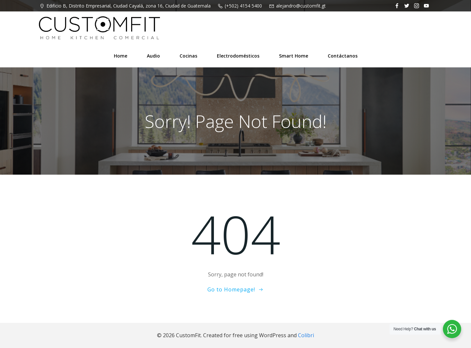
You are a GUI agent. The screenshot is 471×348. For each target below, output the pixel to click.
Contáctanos (343, 56)
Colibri (306, 335)
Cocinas (188, 56)
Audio (153, 56)
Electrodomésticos (238, 56)
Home (120, 56)
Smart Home (293, 56)
